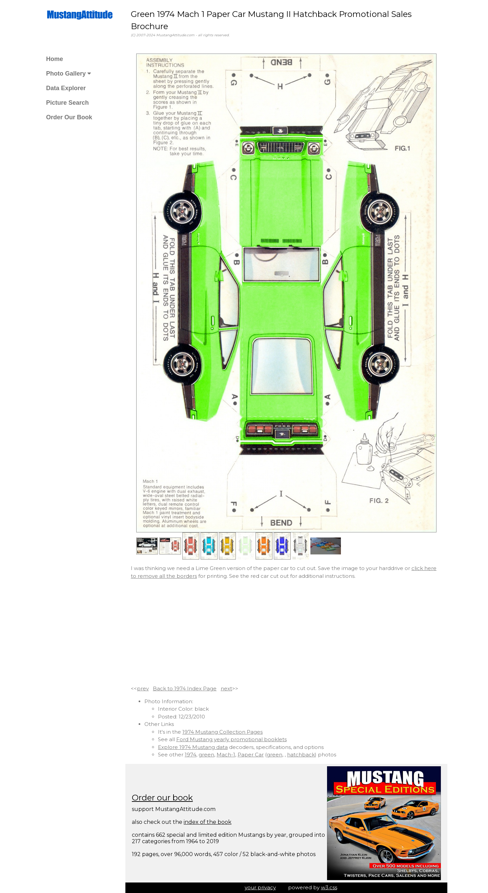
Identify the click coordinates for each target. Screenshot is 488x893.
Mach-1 (226, 754)
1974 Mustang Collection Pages (222, 732)
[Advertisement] (286, 632)
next (226, 688)
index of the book (207, 822)
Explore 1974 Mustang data (193, 747)
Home (54, 59)
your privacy (260, 887)
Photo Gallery (68, 73)
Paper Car (251, 754)
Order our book (162, 798)
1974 (190, 754)
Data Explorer (66, 88)
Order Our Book (69, 117)
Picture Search (67, 102)
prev (143, 688)
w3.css (329, 887)
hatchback (301, 754)
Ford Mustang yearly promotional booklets (231, 739)
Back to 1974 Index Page (185, 688)
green (206, 754)
